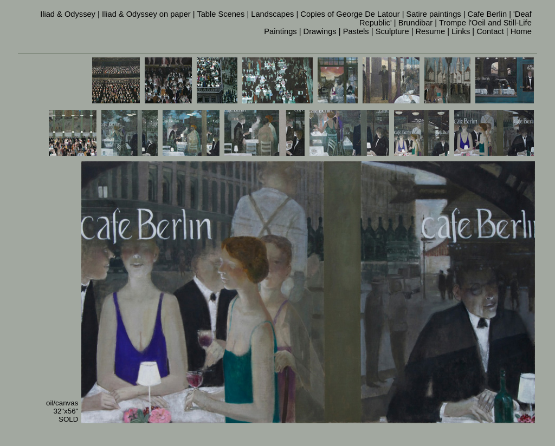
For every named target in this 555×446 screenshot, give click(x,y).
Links (460, 31)
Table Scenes (220, 14)
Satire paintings (433, 14)
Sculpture (392, 31)
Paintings (280, 31)
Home (521, 31)
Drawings (320, 31)
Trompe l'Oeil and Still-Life (485, 22)
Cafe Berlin (487, 14)
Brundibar (415, 22)
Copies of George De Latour (349, 14)
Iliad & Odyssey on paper (146, 14)
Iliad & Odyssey (67, 14)
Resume (431, 31)
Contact (490, 31)
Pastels (356, 31)
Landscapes (272, 14)
